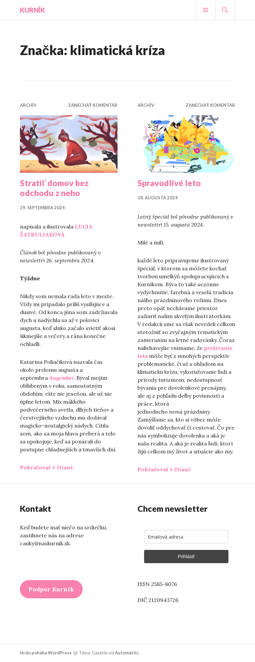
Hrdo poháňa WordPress (46, 652)
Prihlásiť (186, 556)
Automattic (127, 652)
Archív (28, 105)
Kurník (32, 10)
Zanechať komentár (93, 105)
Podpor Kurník (51, 589)
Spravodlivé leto (169, 183)
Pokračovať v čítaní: (47, 467)
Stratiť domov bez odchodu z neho (54, 188)
